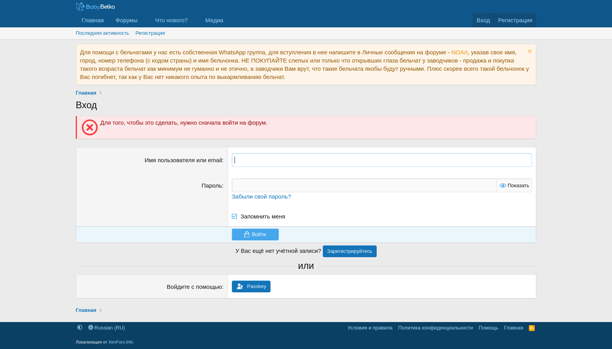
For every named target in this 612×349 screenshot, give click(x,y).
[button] (143, 20)
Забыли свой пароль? (261, 196)
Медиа (214, 20)
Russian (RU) (106, 328)
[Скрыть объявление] (528, 52)
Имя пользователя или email (183, 160)
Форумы (126, 20)
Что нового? (171, 20)
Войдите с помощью (194, 286)
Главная (93, 20)
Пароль (212, 185)
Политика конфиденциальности (435, 328)
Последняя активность (102, 33)
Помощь (488, 328)
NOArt (460, 52)
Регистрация (150, 33)
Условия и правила (370, 328)
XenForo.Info (121, 342)
